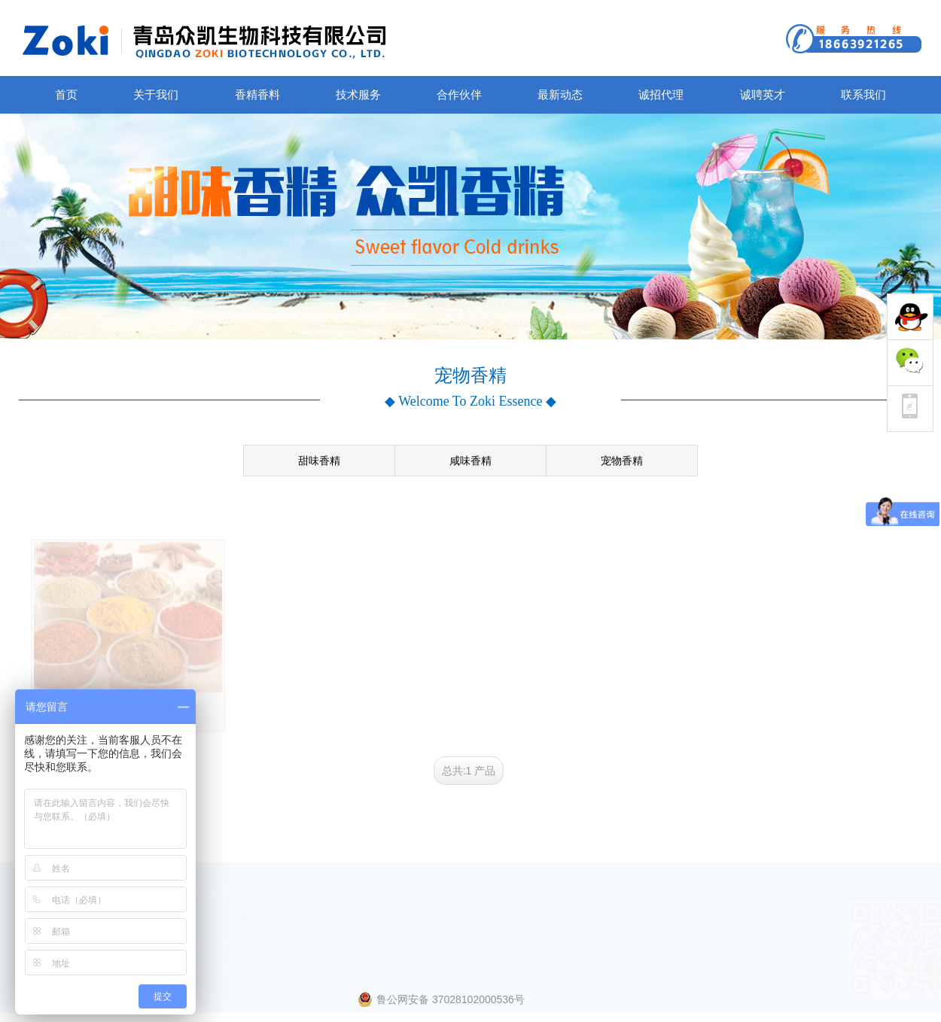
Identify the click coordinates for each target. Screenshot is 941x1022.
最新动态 (560, 94)
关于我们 (155, 94)
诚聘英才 (762, 94)
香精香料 (257, 94)
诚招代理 (661, 94)
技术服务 (358, 94)
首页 (66, 94)
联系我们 (863, 94)
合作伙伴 (459, 94)
